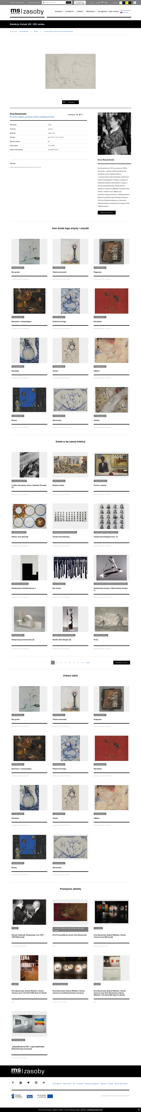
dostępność (102, 11)
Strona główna (24, 31)
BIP (74, 1084)
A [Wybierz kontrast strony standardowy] (120, 3)
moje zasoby (114, 11)
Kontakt (110, 1084)
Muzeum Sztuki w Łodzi (17, 2)
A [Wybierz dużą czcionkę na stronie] (102, 2)
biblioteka (90, 11)
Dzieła (36, 31)
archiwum (69, 11)
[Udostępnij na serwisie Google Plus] (77, 114)
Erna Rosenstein (18, 113)
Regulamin (104, 1084)
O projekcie (80, 1084)
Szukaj (69, 2)
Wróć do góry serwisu (122, 1084)
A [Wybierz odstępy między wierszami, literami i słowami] (106, 3)
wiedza (80, 11)
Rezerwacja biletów (34, 2)
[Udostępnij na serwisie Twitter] (80, 114)
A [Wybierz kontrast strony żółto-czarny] (126, 3)
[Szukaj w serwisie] (54, 2)
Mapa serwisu (67, 1084)
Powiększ (71, 102)
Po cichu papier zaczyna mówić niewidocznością (58, 31)
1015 (88, 663)
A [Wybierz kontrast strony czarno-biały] (123, 3)
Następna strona (121, 663)
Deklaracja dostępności (92, 1084)
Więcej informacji (106, 212)
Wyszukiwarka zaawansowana (80, 2)
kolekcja (58, 11)
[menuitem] (59, 11)
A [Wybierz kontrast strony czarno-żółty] (129, 3)
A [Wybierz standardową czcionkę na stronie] (99, 3)
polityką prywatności (95, 1110)
